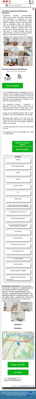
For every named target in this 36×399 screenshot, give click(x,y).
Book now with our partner (22, 143)
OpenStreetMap (30, 359)
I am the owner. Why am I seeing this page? (12, 379)
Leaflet (22, 359)
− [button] (4, 336)
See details (18, 372)
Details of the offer (18, 365)
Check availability (12, 86)
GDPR (28, 395)
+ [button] (4, 333)
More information (22, 149)
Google (30, 392)
